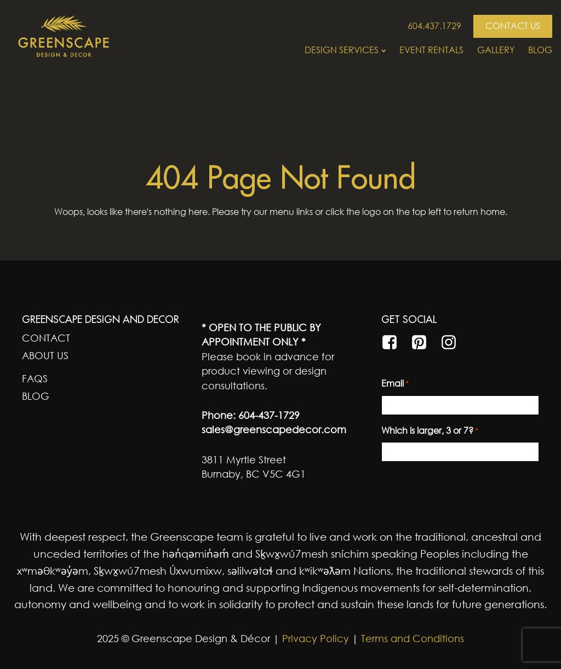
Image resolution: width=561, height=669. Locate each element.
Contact (46, 338)
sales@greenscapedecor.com (274, 429)
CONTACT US (512, 25)
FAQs (35, 378)
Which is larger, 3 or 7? (429, 431)
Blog (540, 49)
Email (395, 384)
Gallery (495, 49)
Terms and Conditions (412, 638)
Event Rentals (431, 49)
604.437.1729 (434, 25)
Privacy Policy (314, 638)
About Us (45, 355)
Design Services (345, 49)
